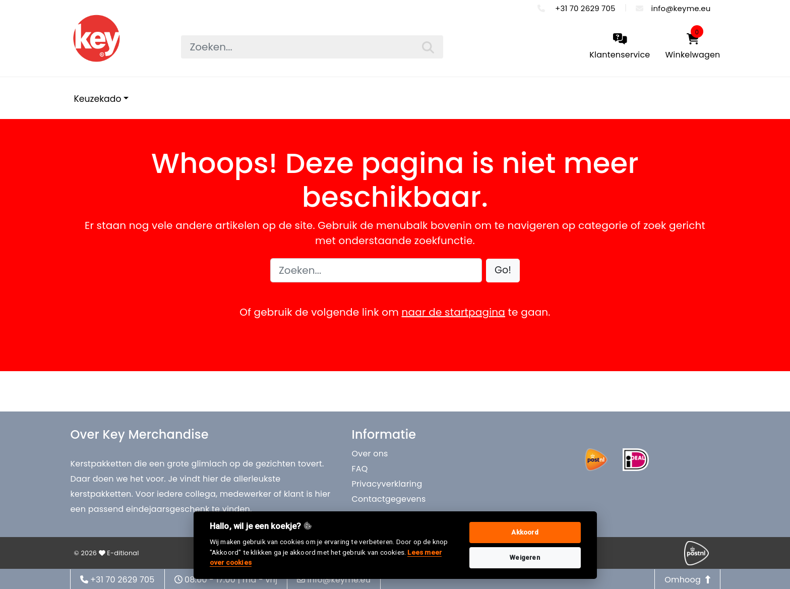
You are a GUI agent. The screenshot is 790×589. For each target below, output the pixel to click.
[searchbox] (312, 46)
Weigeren (525, 557)
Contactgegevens (389, 499)
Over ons (370, 453)
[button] (503, 270)
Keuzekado (97, 99)
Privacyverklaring (387, 484)
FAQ (360, 469)
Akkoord (524, 532)
